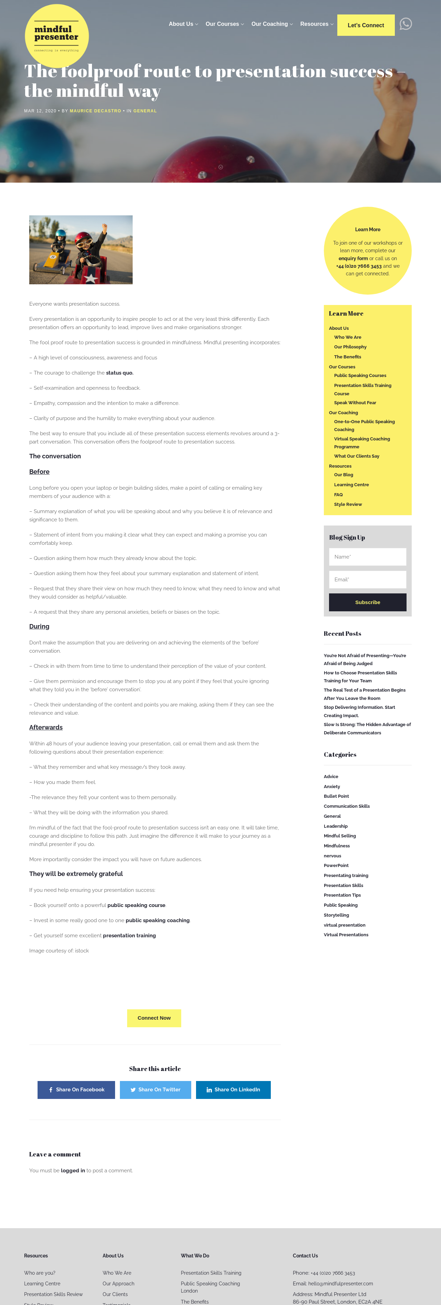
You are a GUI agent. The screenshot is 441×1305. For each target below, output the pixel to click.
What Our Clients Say (356, 456)
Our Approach (118, 1283)
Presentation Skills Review (53, 1294)
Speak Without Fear (355, 402)
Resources (316, 24)
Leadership (336, 825)
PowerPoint (336, 865)
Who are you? (39, 1273)
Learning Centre (351, 484)
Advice (331, 776)
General (145, 111)
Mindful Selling (340, 835)
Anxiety (332, 786)
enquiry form (353, 258)
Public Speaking (341, 905)
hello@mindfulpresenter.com (340, 1283)
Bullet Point (336, 796)
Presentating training (346, 875)
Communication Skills (347, 806)
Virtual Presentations (346, 934)
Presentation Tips (342, 895)
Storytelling (336, 915)
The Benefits (347, 356)
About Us (182, 24)
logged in (73, 1171)
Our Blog (343, 474)
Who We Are (347, 336)
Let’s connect (367, 25)
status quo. (119, 373)
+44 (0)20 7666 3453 (359, 266)
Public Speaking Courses (360, 375)
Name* (368, 557)
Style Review (348, 504)
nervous (332, 855)
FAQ (338, 494)
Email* (368, 580)
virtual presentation (345, 924)
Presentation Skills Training (211, 1273)
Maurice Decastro (96, 111)
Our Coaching (271, 24)
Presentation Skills (343, 885)
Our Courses (223, 24)
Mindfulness (337, 845)
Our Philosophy (350, 346)
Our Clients (115, 1294)
